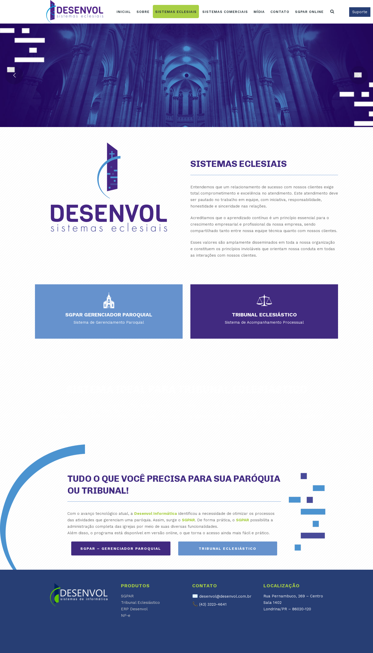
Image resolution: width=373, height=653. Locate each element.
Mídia (259, 12)
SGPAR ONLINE (309, 12)
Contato (279, 12)
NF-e (125, 615)
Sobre (143, 12)
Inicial (124, 12)
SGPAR (127, 596)
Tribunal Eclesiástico (140, 602)
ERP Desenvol (134, 609)
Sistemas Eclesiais (176, 12)
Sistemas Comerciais (225, 12)
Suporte (359, 12)
